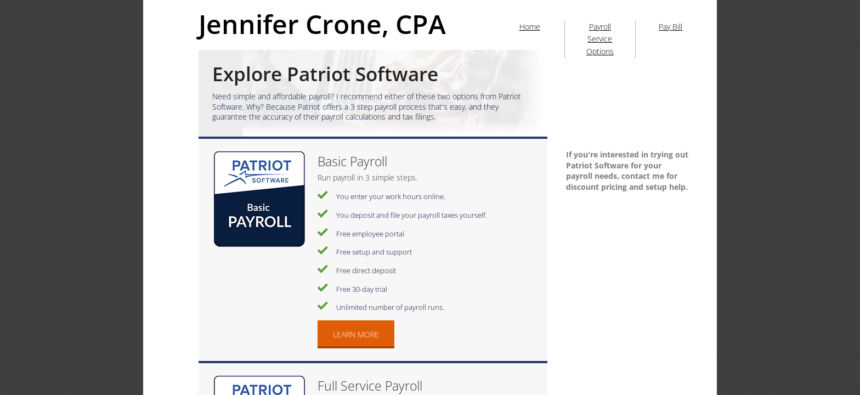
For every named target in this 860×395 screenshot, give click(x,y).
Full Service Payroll (370, 385)
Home (529, 26)
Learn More (356, 334)
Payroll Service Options (600, 39)
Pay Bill (670, 26)
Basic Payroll (352, 161)
